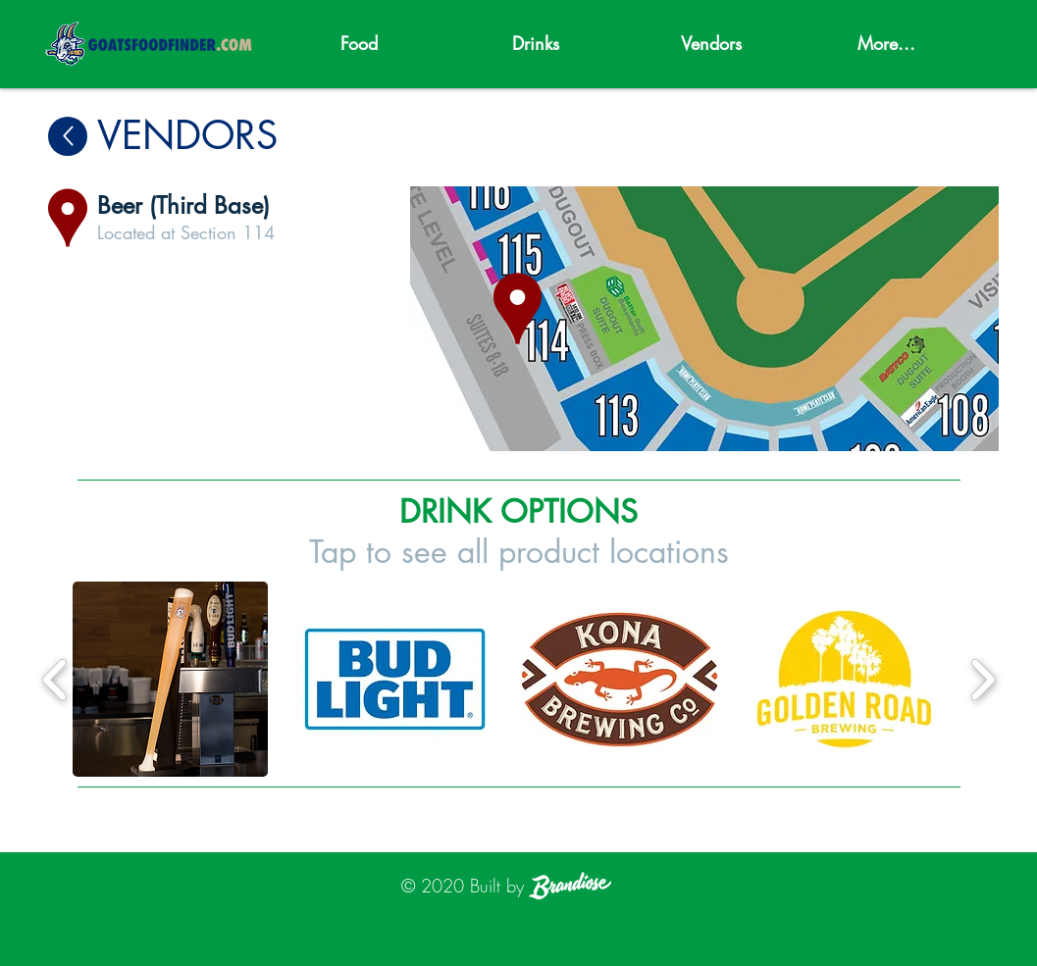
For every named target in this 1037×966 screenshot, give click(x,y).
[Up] (67, 136)
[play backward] (55, 679)
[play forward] (982, 679)
